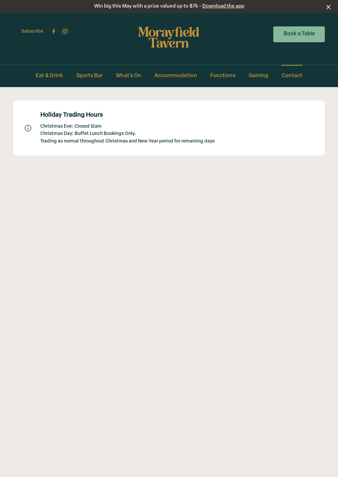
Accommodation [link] (175, 76)
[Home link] (169, 37)
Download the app (223, 6)
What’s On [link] (128, 76)
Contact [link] (292, 76)
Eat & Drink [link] (49, 76)
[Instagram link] (65, 31)
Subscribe (32, 31)
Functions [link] (222, 76)
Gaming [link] (258, 76)
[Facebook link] (53, 31)
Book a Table (299, 34)
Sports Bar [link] (89, 76)
